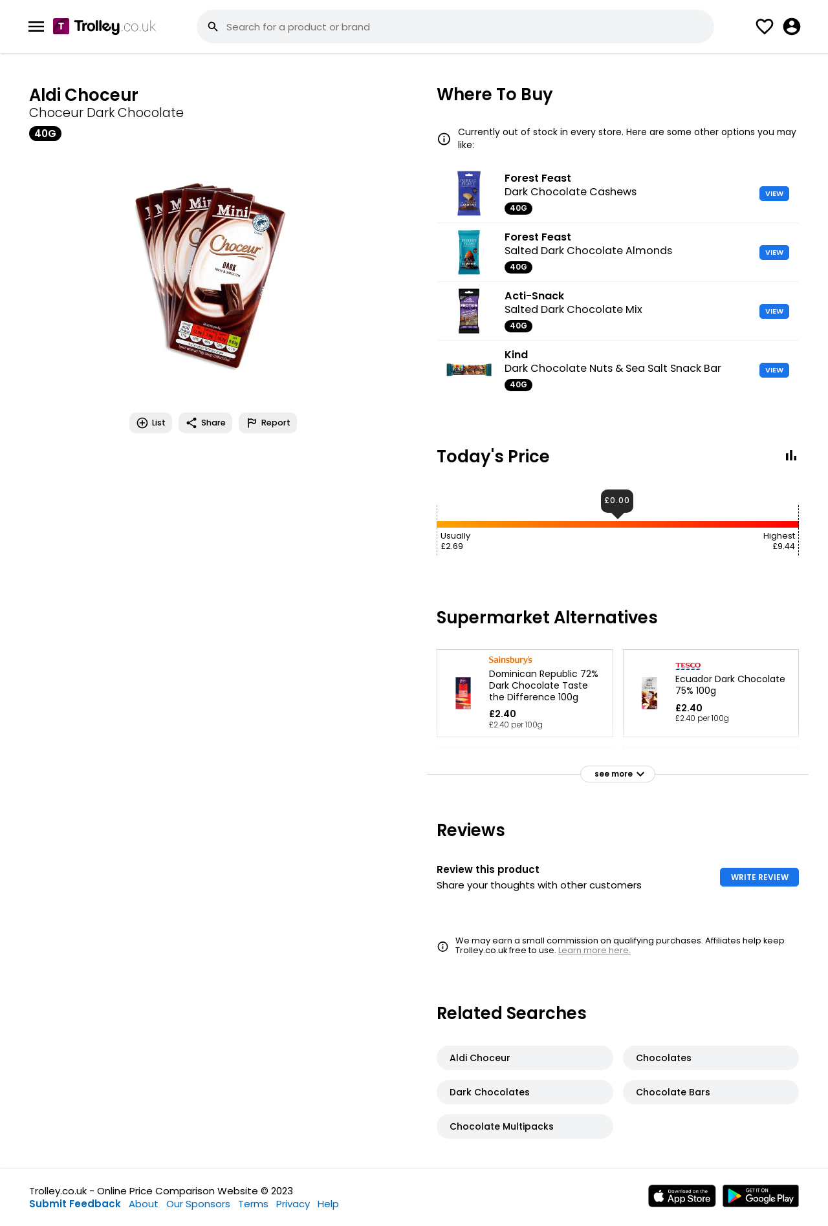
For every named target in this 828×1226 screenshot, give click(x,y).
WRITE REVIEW (760, 877)
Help (328, 1203)
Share (205, 422)
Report (267, 422)
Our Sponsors (198, 1203)
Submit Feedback (75, 1203)
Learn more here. (594, 950)
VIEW (774, 193)
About (143, 1203)
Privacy (293, 1203)
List (151, 422)
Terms (253, 1203)
